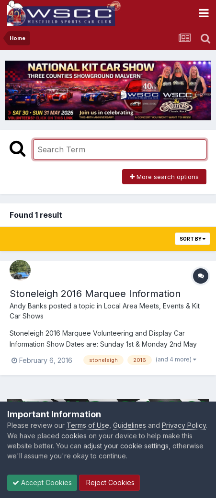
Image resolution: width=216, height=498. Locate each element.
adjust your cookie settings (126, 446)
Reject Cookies (109, 482)
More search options (164, 176)
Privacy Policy (184, 425)
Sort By (192, 239)
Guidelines (129, 425)
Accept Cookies (42, 482)
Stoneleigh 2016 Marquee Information (95, 293)
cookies (74, 436)
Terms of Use (88, 425)
